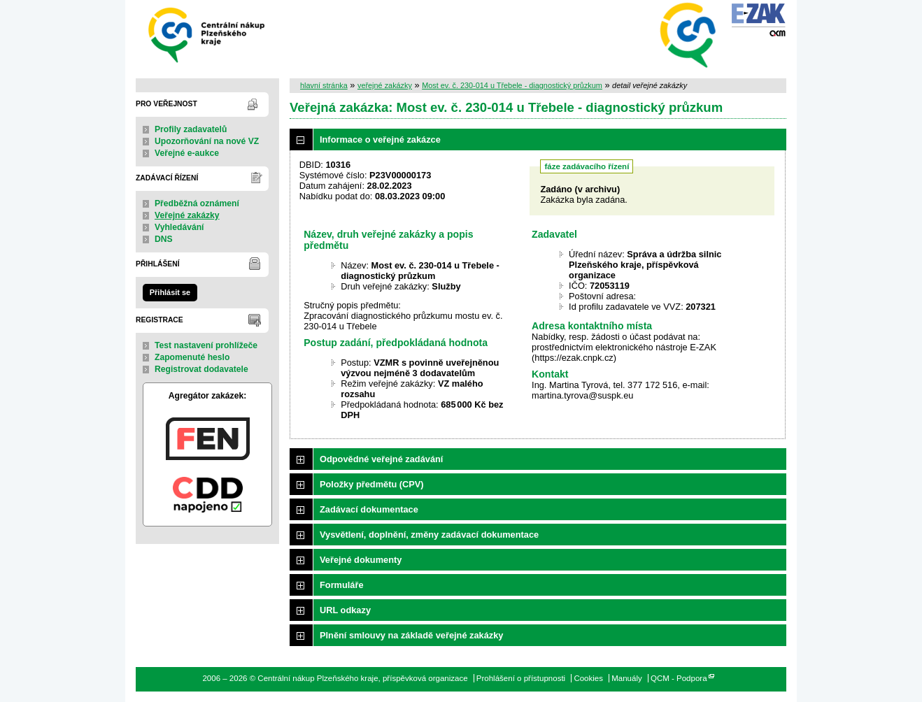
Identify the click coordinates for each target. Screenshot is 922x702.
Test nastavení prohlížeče (206, 345)
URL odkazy (345, 610)
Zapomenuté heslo (192, 357)
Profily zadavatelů (191, 129)
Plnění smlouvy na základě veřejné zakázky (411, 635)
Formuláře (342, 585)
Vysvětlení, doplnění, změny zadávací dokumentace (429, 534)
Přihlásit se (170, 292)
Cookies (588, 678)
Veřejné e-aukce (187, 153)
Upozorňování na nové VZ (207, 141)
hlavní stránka (324, 85)
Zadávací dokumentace (369, 509)
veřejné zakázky (384, 85)
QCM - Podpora (679, 678)
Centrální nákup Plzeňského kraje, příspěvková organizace (207, 34)
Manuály (626, 678)
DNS (164, 239)
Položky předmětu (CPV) (372, 484)
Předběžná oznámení (197, 203)
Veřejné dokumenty (361, 559)
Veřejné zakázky (187, 215)
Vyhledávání (179, 227)
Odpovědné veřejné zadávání (381, 459)
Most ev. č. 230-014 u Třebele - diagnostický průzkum (512, 85)
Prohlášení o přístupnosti (520, 678)
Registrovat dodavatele (201, 369)
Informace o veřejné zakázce (380, 139)
